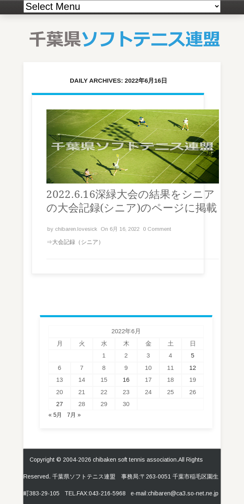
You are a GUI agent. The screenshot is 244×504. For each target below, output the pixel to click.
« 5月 (55, 414)
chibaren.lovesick (76, 229)
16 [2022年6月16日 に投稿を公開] (126, 379)
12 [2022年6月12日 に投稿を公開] (192, 368)
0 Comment (157, 229)
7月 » (74, 414)
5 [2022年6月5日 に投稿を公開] (192, 355)
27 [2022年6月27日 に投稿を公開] (59, 404)
